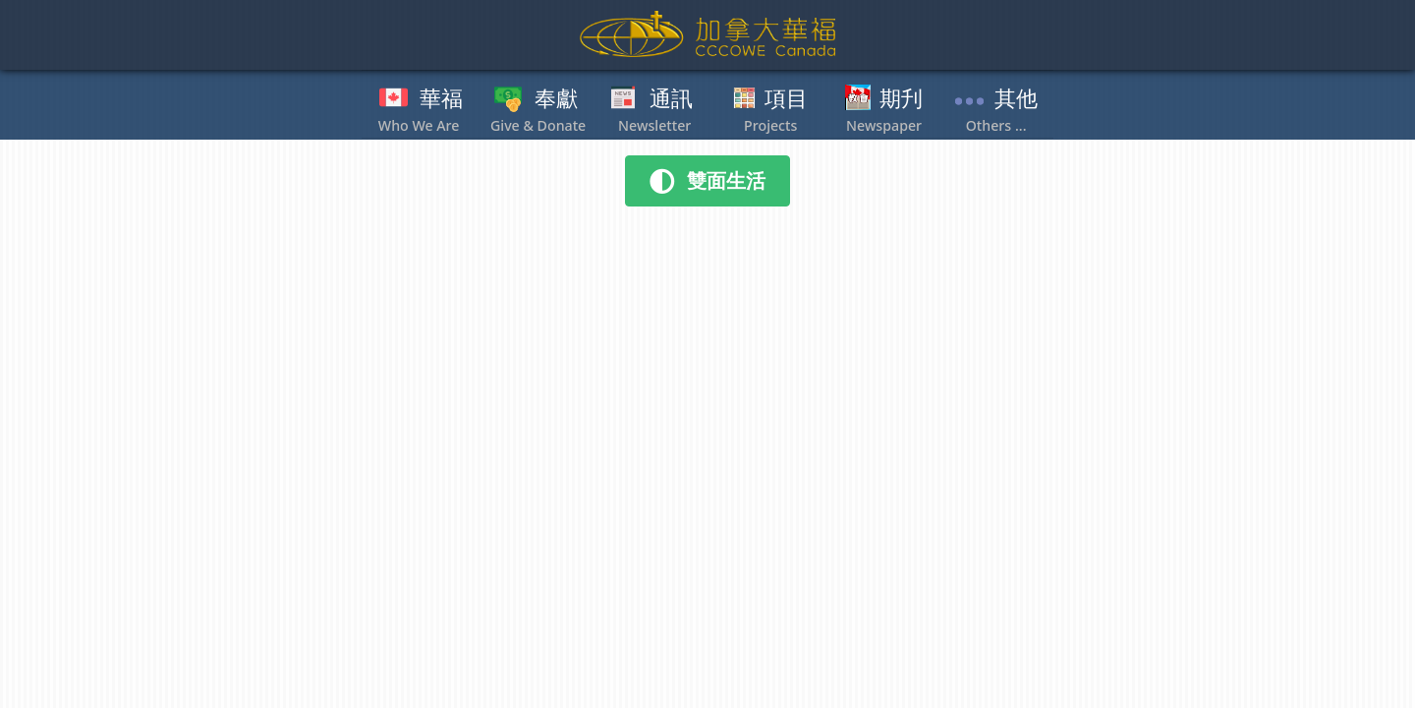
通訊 (671, 99)
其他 (1016, 99)
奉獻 (556, 99)
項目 (786, 99)
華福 (441, 99)
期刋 (901, 99)
